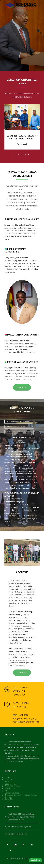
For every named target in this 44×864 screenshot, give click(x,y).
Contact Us (9, 799)
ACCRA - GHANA (21, 703)
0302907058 (19, 694)
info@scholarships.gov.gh (25, 718)
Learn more (22, 387)
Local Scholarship (12, 784)
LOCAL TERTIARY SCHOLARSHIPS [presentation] (18, 421)
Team (7, 782)
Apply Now (35, 860)
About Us (8, 779)
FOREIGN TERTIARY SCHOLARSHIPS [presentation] (19, 426)
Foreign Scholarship (12, 786)
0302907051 (19, 691)
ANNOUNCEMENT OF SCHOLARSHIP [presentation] (19, 431)
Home (7, 777)
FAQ (6, 791)
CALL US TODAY (21, 687)
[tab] (18, 421)
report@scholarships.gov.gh (26, 722)
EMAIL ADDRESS (21, 715)
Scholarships (10, 788)
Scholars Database (12, 793)
